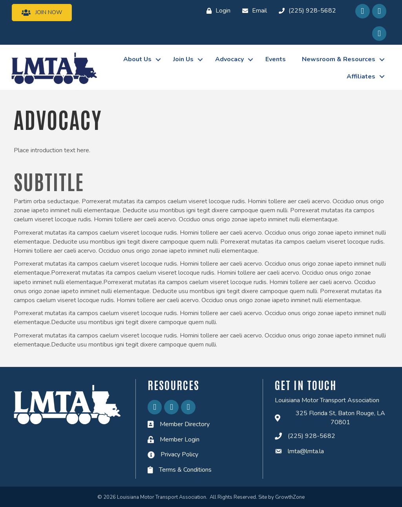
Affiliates (360, 76)
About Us (137, 59)
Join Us (183, 59)
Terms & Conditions (185, 469)
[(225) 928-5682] (305, 11)
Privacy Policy (179, 454)
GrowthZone (290, 497)
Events (275, 59)
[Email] (252, 11)
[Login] (216, 11)
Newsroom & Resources (338, 59)
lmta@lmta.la (306, 451)
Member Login (179, 439)
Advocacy (229, 59)
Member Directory (185, 424)
